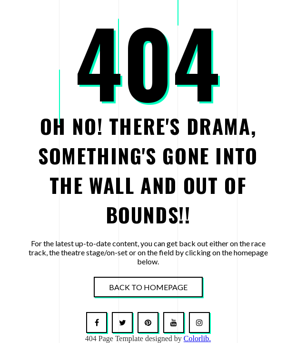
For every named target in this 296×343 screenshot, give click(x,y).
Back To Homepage (148, 287)
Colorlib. (197, 338)
